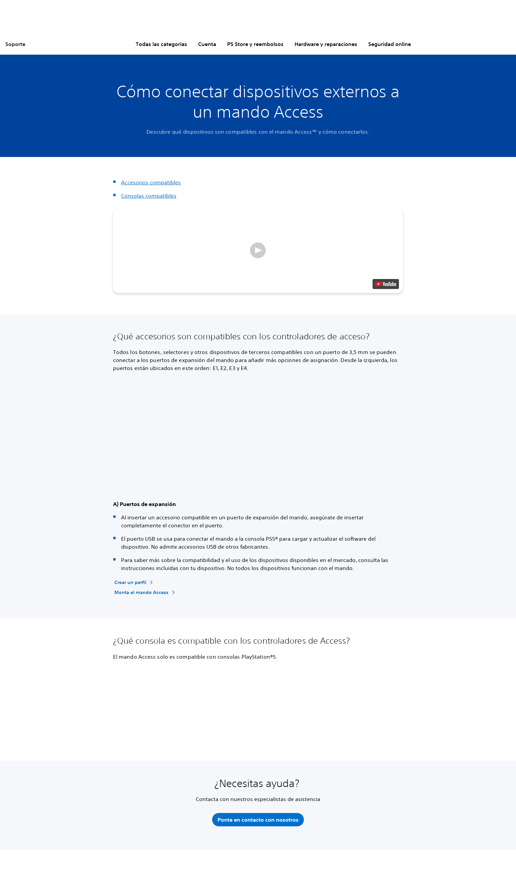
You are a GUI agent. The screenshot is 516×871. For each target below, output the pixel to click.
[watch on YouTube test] (386, 284)
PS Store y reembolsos (255, 44)
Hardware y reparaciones (326, 44)
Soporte (15, 44)
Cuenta (207, 44)
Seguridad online (389, 44)
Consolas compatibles (148, 195)
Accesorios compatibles (151, 182)
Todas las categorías (161, 44)
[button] (258, 250)
